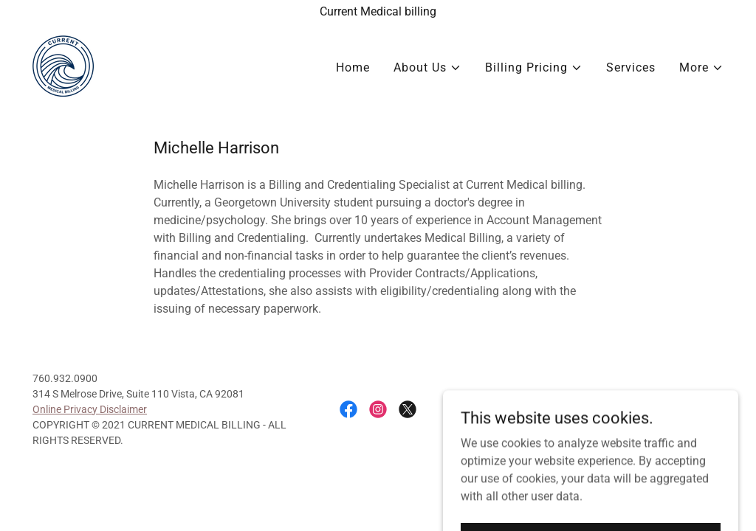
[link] (63, 65)
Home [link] (353, 67)
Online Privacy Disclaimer (89, 409)
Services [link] (631, 67)
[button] (427, 68)
